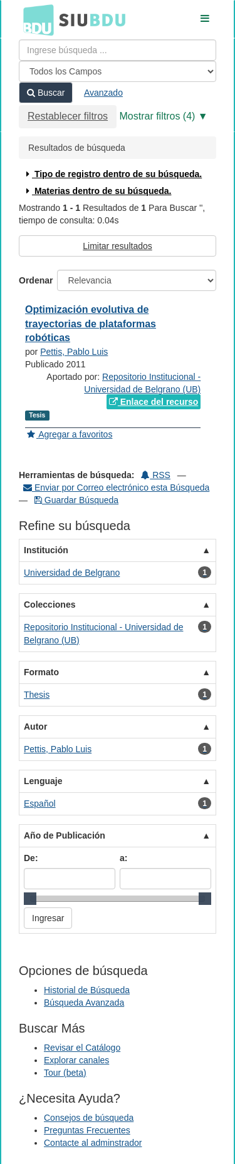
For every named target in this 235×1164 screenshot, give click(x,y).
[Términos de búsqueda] (117, 50)
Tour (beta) (65, 1073)
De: (31, 858)
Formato (41, 672)
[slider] (30, 898)
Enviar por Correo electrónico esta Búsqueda (116, 487)
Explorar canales (76, 1060)
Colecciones (49, 605)
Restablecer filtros (68, 116)
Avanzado (103, 93)
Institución (46, 550)
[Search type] (117, 71)
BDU (35, 19)
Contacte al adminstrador (93, 1143)
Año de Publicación (64, 835)
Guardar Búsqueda (76, 500)
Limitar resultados (117, 246)
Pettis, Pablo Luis (74, 352)
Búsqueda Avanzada (84, 1003)
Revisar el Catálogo (82, 1048)
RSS (155, 475)
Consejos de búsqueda (88, 1118)
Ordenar (36, 280)
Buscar (46, 93)
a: (123, 858)
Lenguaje (43, 781)
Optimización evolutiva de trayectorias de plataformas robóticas (90, 324)
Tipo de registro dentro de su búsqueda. (112, 174)
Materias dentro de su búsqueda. (97, 191)
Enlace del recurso (153, 402)
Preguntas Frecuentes (87, 1130)
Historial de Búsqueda (87, 990)
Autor (35, 727)
